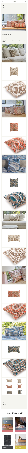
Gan (2, 5)
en (25, 1)
